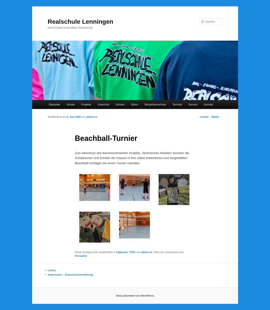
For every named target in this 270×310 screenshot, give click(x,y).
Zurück (202, 117)
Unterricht (103, 104)
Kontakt (208, 104)
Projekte (86, 104)
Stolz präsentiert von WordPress (135, 295)
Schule (71, 104)
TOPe (132, 252)
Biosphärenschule (155, 104)
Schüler (120, 104)
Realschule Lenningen (80, 21)
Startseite (54, 104)
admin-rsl (91, 117)
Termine (177, 104)
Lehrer (52, 270)
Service (192, 104)
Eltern (134, 104)
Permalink (80, 256)
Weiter (217, 117)
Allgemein (122, 252)
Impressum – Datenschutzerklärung (70, 274)
